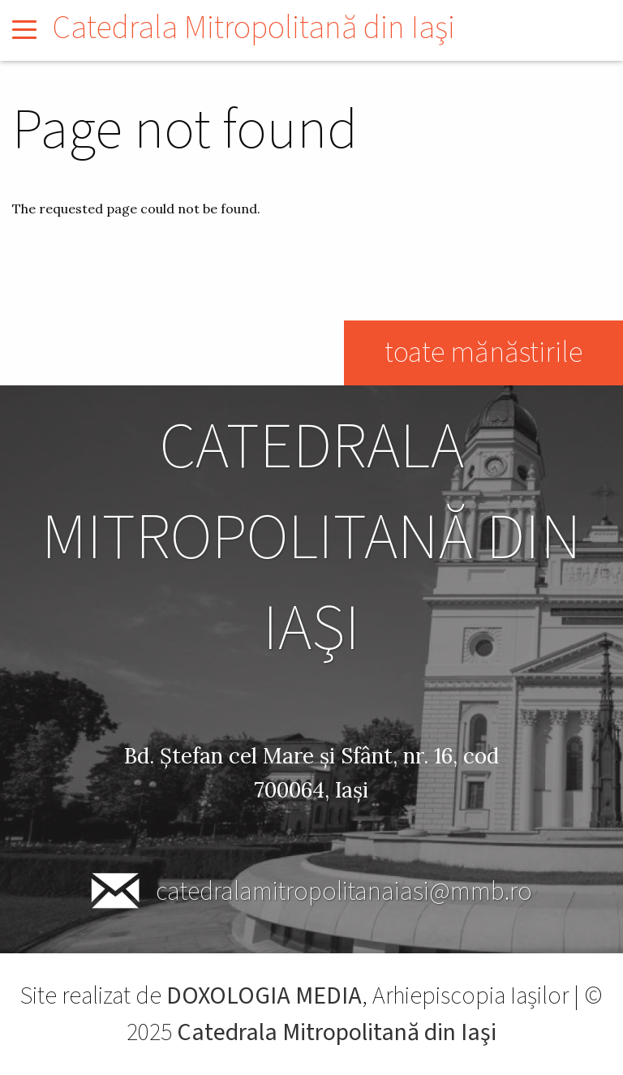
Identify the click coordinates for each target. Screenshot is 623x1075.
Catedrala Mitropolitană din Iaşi (254, 28)
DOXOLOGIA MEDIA (264, 995)
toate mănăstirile (483, 352)
